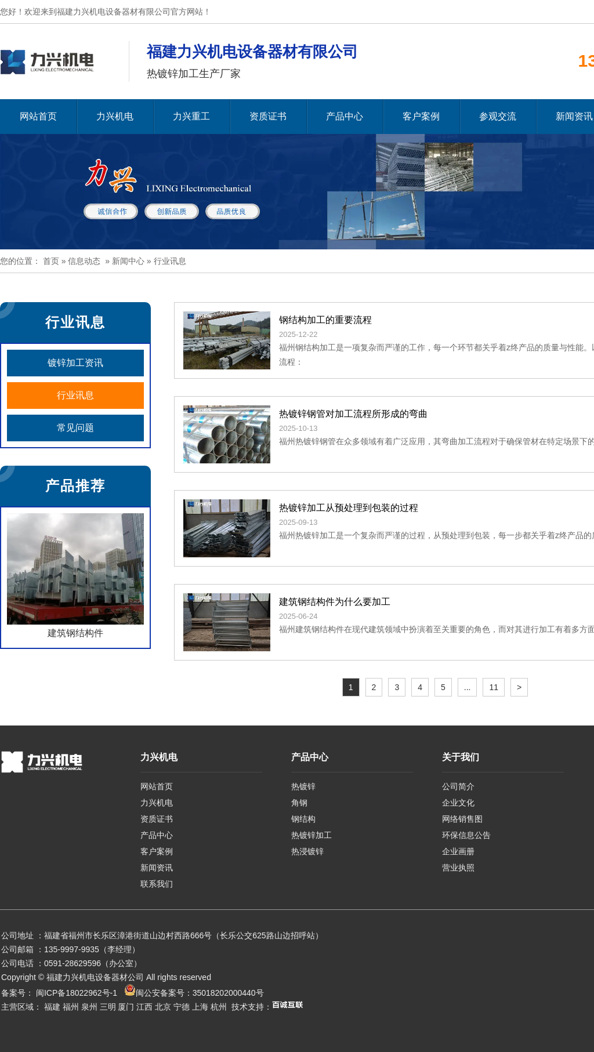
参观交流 (497, 116)
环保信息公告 (466, 835)
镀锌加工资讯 (75, 363)
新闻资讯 (156, 867)
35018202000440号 (228, 992)
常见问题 (75, 428)
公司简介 (458, 786)
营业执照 (458, 867)
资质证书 (268, 116)
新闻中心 (128, 261)
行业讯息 (75, 395)
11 (493, 687)
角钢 (299, 802)
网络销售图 (462, 819)
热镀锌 (303, 786)
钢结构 (303, 819)
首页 (51, 261)
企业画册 (458, 851)
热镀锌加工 (311, 835)
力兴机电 (114, 116)
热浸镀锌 (307, 851)
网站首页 (38, 116)
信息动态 (84, 261)
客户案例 (421, 116)
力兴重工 (191, 116)
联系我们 (156, 883)
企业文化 (458, 802)
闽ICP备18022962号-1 (76, 992)
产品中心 (344, 116)
